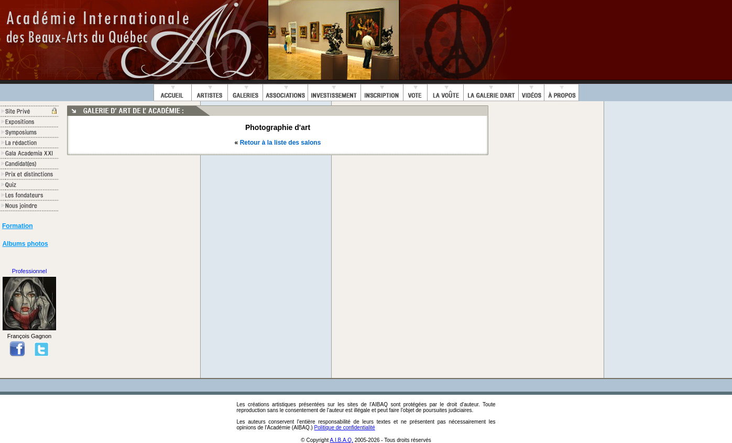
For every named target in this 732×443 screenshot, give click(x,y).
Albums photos (25, 243)
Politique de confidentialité (344, 427)
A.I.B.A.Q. (341, 440)
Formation (17, 226)
